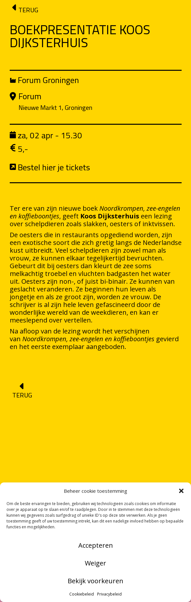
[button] (181, 491)
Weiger (95, 563)
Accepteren (95, 545)
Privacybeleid (109, 594)
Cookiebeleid (81, 594)
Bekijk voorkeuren (95, 580)
